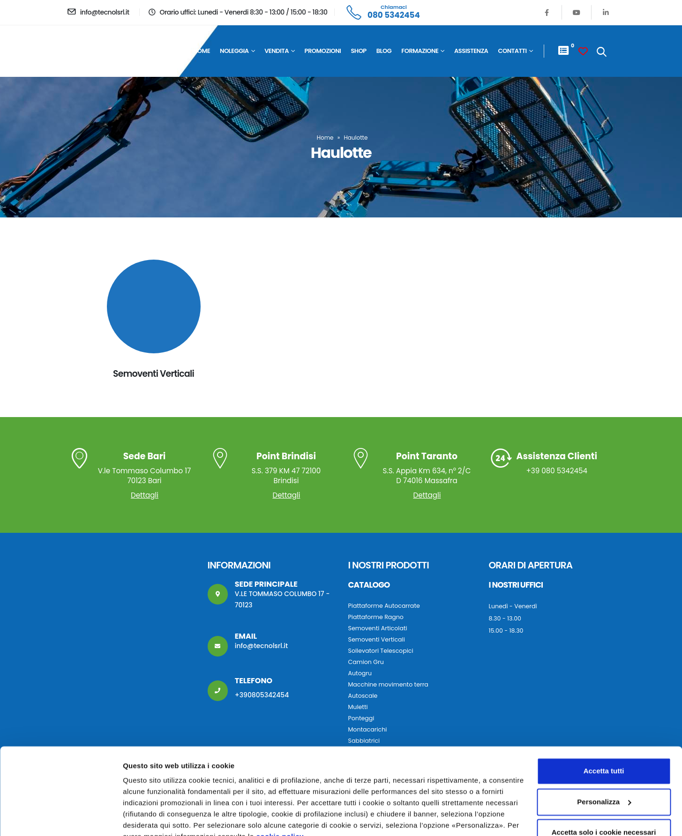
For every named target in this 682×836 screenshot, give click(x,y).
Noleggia (234, 50)
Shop (358, 50)
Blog (384, 50)
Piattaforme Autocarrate (384, 606)
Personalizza (144, 817)
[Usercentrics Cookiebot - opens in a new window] (61, 818)
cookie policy (280, 792)
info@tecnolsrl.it (261, 645)
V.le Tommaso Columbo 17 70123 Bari (145, 468)
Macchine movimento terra (388, 684)
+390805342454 (262, 695)
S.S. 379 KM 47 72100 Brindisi (286, 468)
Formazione (419, 50)
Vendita (276, 50)
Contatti (512, 50)
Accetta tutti (604, 726)
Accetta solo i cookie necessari (604, 787)
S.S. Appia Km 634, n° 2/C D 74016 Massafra (427, 468)
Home (201, 50)
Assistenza (471, 50)
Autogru (360, 673)
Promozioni (323, 50)
